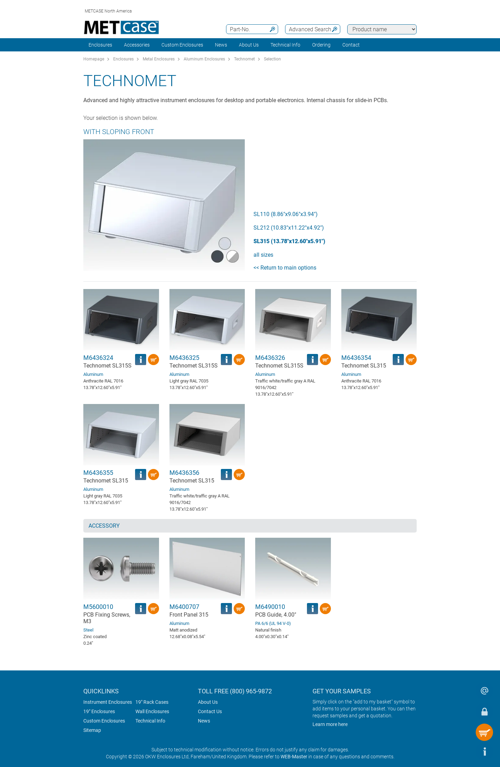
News (221, 45)
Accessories (137, 45)
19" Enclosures (99, 711)
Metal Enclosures (159, 59)
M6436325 (184, 357)
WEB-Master (294, 756)
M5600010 (98, 606)
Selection (272, 59)
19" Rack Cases (151, 702)
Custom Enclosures (182, 45)
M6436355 (98, 472)
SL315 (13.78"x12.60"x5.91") (289, 241)
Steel (88, 630)
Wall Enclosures (152, 711)
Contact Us (210, 711)
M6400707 (184, 606)
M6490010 (270, 606)
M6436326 (270, 357)
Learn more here (330, 724)
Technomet (244, 59)
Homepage (93, 59)
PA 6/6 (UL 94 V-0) (273, 623)
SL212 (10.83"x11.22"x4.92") (288, 227)
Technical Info (150, 721)
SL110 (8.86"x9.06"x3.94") (285, 214)
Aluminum (93, 374)
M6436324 (98, 357)
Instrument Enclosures (107, 702)
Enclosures (100, 45)
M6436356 (184, 472)
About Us (208, 702)
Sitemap (92, 730)
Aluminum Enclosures (204, 59)
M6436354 (356, 357)
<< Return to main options (284, 267)
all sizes (263, 254)
